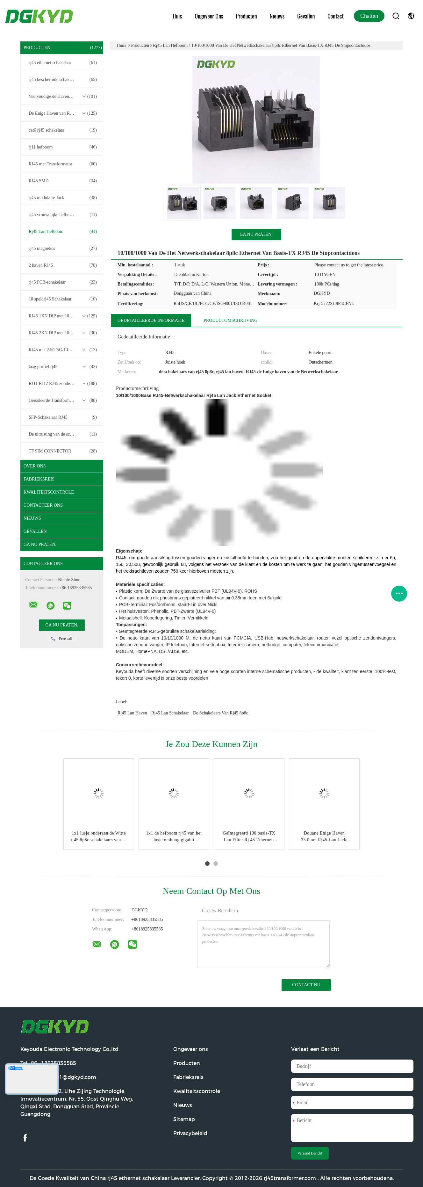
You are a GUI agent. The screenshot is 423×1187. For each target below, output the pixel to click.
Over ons (35, 466)
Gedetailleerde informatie (151, 320)
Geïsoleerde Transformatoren (63, 400)
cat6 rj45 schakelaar (63, 130)
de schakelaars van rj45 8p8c (220, 713)
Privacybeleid (190, 1133)
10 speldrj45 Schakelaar (63, 299)
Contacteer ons (43, 505)
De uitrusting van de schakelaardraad (63, 434)
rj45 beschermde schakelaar (63, 79)
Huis (177, 16)
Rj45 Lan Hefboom (63, 231)
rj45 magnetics (63, 248)
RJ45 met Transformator (63, 164)
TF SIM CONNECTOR (63, 451)
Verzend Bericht (310, 1153)
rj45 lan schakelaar (170, 713)
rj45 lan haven (132, 713)
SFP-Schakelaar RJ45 (63, 417)
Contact (335, 16)
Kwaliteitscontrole (49, 492)
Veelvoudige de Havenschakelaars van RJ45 (63, 96)
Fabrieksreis (39, 479)
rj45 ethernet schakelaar (63, 63)
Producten (246, 16)
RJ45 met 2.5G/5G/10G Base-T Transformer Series (63, 350)
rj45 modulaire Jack (63, 198)
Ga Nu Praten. (40, 544)
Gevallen (306, 16)
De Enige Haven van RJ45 (63, 113)
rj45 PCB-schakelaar (63, 282)
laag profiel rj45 (63, 367)
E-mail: (58, 1077)
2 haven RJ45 (63, 265)
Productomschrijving (230, 320)
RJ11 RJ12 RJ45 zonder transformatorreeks (63, 383)
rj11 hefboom (63, 147)
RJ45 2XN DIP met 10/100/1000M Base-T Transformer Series (63, 333)
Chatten (369, 16)
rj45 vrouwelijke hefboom (63, 215)
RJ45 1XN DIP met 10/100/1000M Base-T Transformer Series (63, 316)
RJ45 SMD (63, 181)
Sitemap (184, 1119)
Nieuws (277, 16)
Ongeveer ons (209, 16)
